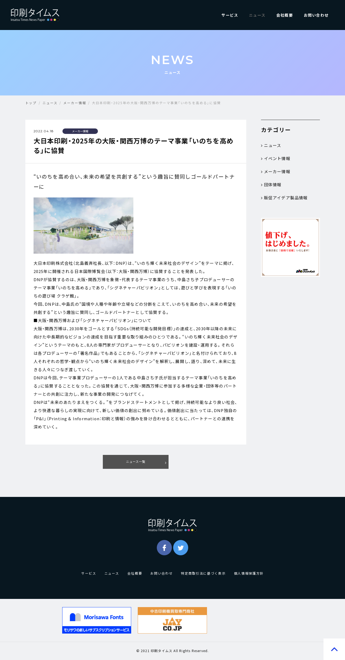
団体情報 (271, 185)
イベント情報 (275, 158)
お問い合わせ (316, 15)
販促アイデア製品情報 (284, 198)
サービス (229, 15)
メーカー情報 (275, 172)
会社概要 (284, 15)
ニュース (257, 15)
